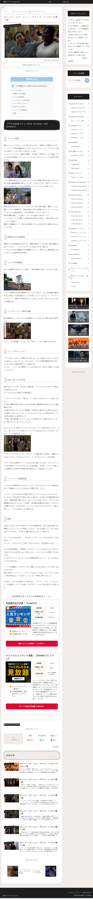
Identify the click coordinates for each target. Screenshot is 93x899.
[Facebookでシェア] (42, 736)
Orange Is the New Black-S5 (11, 725)
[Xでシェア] (30, 736)
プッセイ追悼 (17, 90)
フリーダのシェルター (20, 104)
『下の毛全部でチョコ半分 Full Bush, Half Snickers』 (31, 86)
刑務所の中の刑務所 (19, 94)
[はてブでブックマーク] (54, 736)
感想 (14, 114)
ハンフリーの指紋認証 (20, 110)
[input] (78, 80)
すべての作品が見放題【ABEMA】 (32, 707)
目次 (30, 79)
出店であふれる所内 (19, 107)
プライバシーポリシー (74, 893)
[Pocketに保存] (30, 741)
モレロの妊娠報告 (18, 97)
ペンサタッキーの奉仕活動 (21, 100)
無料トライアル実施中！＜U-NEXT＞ (31, 644)
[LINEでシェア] (42, 741)
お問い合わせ (87, 893)
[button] (54, 741)
